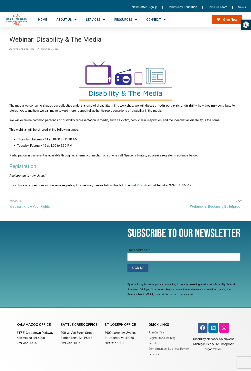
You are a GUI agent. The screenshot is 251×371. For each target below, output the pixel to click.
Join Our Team (217, 7)
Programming (48, 49)
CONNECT (156, 20)
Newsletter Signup (144, 7)
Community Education (182, 7)
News (242, 7)
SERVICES (95, 20)
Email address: (138, 250)
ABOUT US (66, 20)
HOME (42, 20)
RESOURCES (125, 20)
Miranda (141, 185)
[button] (246, 25)
